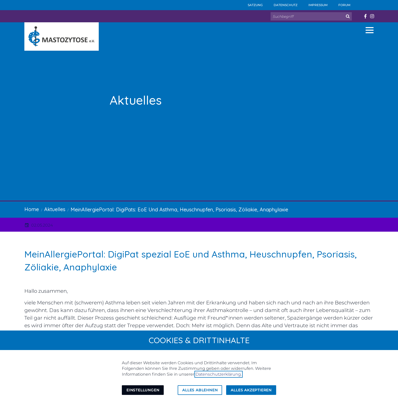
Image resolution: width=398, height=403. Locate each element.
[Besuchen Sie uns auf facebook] (365, 16)
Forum (340, 3)
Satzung (252, 3)
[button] (370, 30)
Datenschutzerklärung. (218, 374)
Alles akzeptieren (251, 390)
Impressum (314, 3)
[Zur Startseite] (61, 36)
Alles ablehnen (200, 390)
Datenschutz (282, 3)
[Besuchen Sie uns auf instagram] (372, 16)
